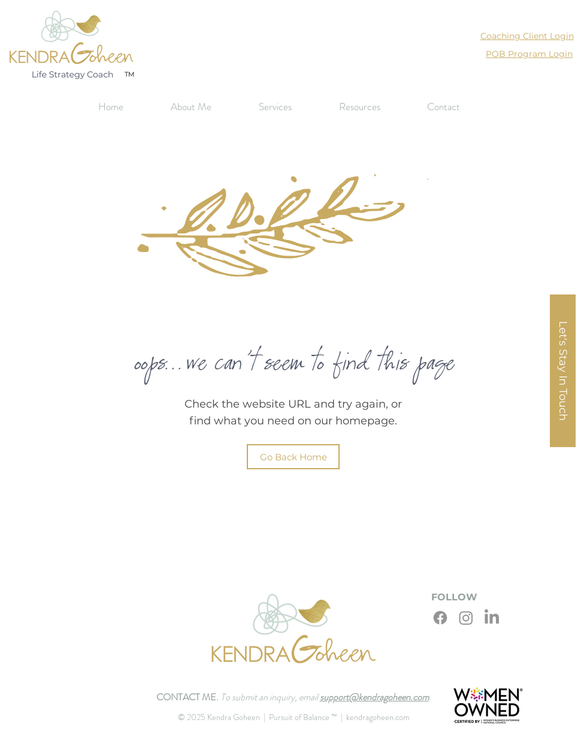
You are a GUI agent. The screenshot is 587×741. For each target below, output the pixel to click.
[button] (290, 107)
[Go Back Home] (293, 456)
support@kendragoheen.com (374, 697)
